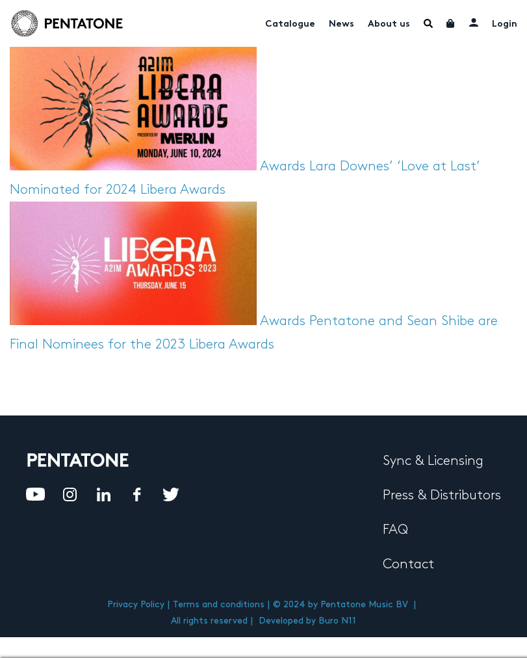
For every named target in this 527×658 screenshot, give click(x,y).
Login (504, 24)
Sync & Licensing (433, 460)
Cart (451, 23)
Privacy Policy (135, 604)
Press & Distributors (442, 495)
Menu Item (428, 23)
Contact (408, 564)
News (341, 24)
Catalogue (290, 24)
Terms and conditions (218, 604)
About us (389, 24)
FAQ (395, 529)
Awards (282, 166)
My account (473, 22)
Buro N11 (337, 620)
